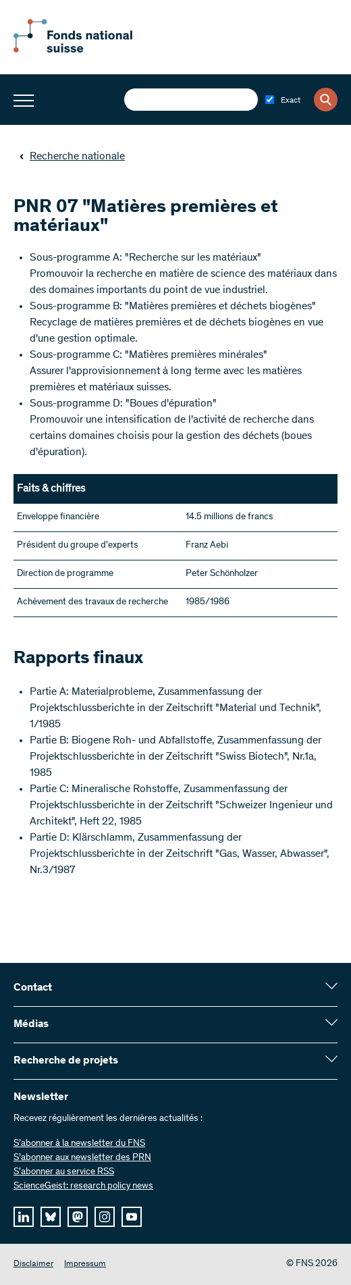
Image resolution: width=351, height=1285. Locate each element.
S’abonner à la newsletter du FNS (79, 1144)
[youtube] (132, 1217)
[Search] (326, 99)
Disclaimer (33, 1264)
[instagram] (104, 1217)
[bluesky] (50, 1217)
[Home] (88, 50)
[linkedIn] (24, 1217)
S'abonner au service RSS (64, 1172)
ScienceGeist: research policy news (83, 1186)
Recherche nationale (72, 156)
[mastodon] (78, 1217)
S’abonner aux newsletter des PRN (82, 1158)
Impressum (85, 1264)
